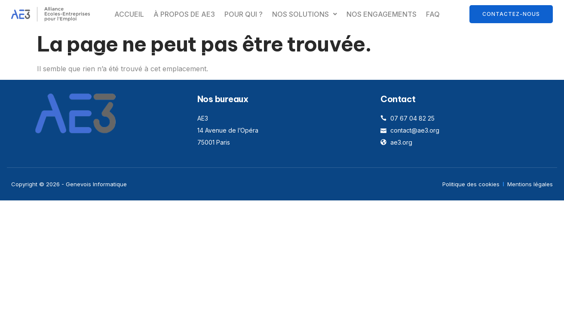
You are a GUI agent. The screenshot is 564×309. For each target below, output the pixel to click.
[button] (304, 14)
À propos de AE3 (184, 14)
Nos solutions (304, 14)
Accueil (129, 14)
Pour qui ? (243, 14)
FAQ (433, 14)
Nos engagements (381, 14)
